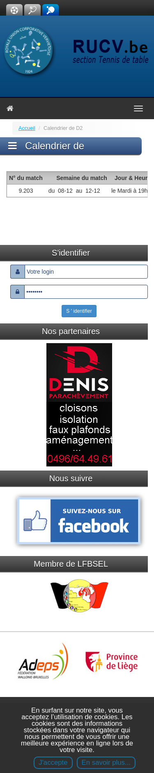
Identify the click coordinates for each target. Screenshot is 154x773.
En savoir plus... (106, 762)
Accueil (26, 128)
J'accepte (53, 762)
